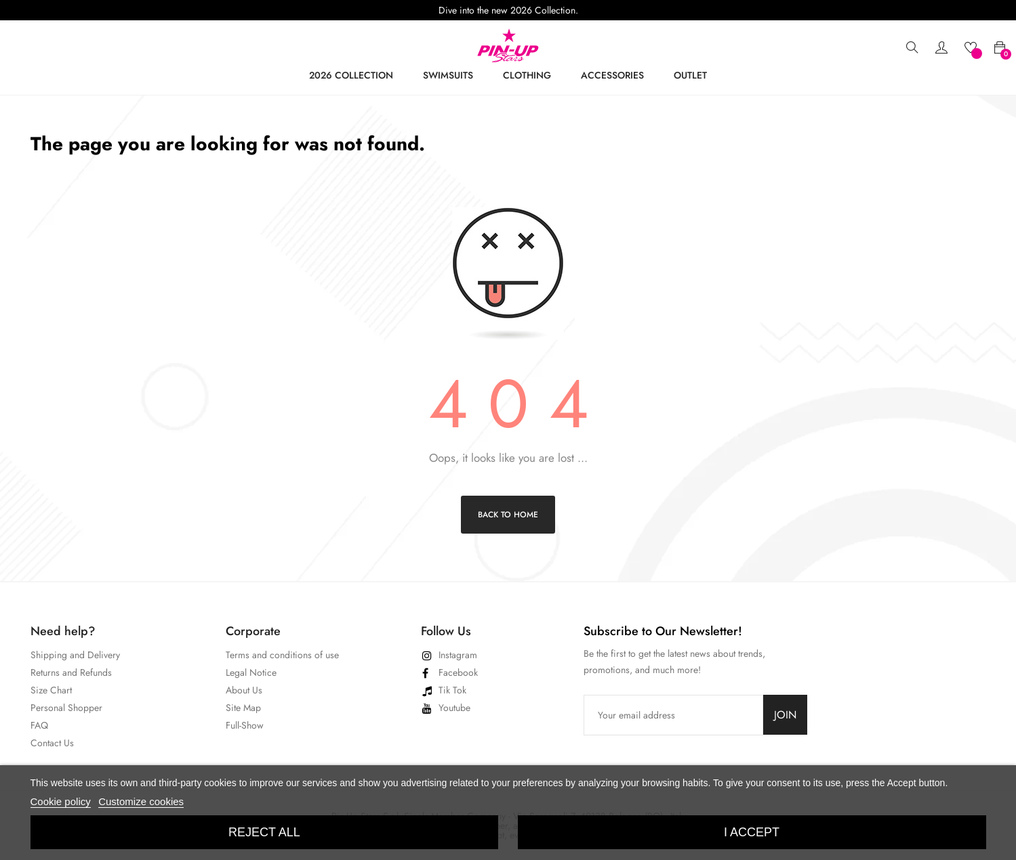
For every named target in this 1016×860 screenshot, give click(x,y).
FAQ (39, 725)
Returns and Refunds (71, 672)
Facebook (458, 672)
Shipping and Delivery (75, 655)
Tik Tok (452, 690)
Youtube (454, 707)
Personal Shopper (66, 707)
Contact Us (52, 743)
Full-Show (245, 725)
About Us (244, 690)
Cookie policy (61, 801)
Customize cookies (141, 801)
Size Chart (51, 690)
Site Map (243, 707)
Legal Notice (251, 672)
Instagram (458, 655)
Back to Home (508, 515)
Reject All (264, 832)
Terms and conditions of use (282, 655)
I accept (751, 832)
